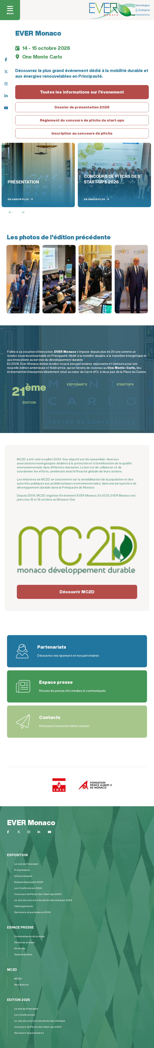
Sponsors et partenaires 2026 (32, 912)
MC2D (12, 969)
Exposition (17, 855)
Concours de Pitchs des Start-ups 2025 (37, 1026)
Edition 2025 (18, 999)
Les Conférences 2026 (28, 888)
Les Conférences (24, 1014)
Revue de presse (24, 942)
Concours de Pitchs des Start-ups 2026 (38, 894)
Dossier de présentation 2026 (82, 107)
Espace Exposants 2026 (28, 882)
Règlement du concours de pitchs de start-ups (82, 120)
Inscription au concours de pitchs (82, 133)
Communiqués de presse (29, 936)
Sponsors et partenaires (29, 1033)
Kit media (19, 948)
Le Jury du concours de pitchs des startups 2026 (43, 900)
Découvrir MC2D (77, 592)
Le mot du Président (26, 864)
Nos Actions (21, 984)
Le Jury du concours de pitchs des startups (39, 1020)
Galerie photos (23, 954)
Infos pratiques (23, 876)
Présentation (22, 870)
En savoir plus (20, 199)
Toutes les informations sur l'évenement (82, 92)
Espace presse (20, 927)
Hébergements (23, 906)
